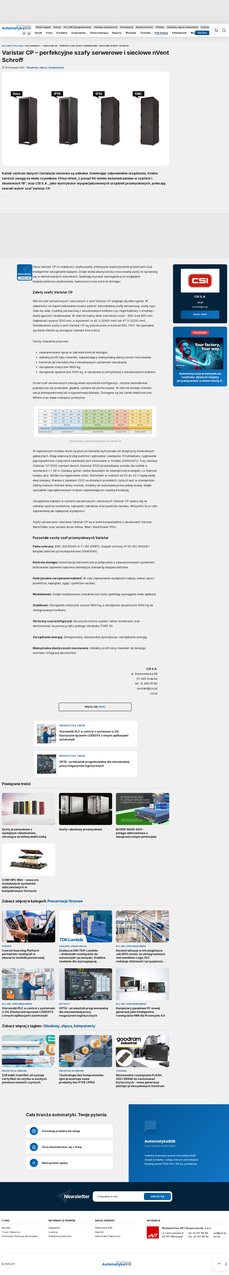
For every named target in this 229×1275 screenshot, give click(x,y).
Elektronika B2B (103, 1227)
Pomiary (160, 27)
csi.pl (200, 302)
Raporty (117, 33)
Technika (145, 33)
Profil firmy (200, 314)
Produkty (61, 33)
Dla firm (202, 33)
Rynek (38, 33)
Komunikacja (126, 27)
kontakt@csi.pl (200, 307)
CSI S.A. (200, 296)
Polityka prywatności (60, 1236)
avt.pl (216, 1236)
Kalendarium (179, 33)
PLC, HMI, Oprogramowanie (77, 27)
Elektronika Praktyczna (107, 1236)
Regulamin (54, 1227)
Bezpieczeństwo (144, 27)
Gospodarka (78, 33)
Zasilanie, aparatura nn (105, 27)
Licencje (53, 1232)
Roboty (57, 27)
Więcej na (95, 706)
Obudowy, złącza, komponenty (182, 27)
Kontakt (6, 1227)
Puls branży (161, 33)
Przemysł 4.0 (207, 27)
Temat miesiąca (99, 33)
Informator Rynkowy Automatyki (20, 1236)
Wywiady (131, 33)
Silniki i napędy (43, 27)
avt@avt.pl (219, 1233)
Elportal (99, 1232)
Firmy (49, 33)
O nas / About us (11, 1232)
